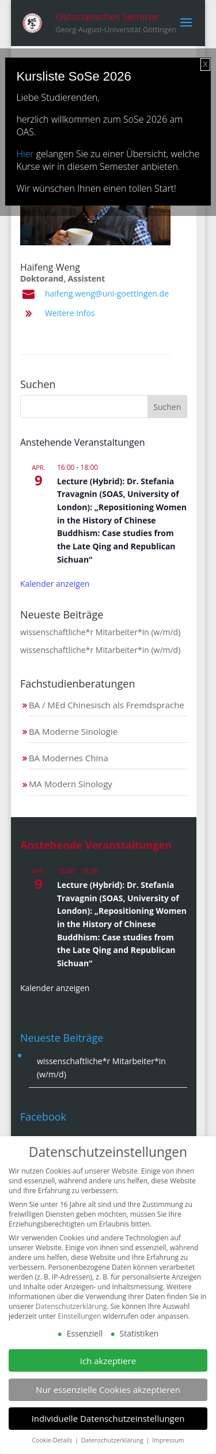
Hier (24, 153)
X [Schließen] (205, 64)
